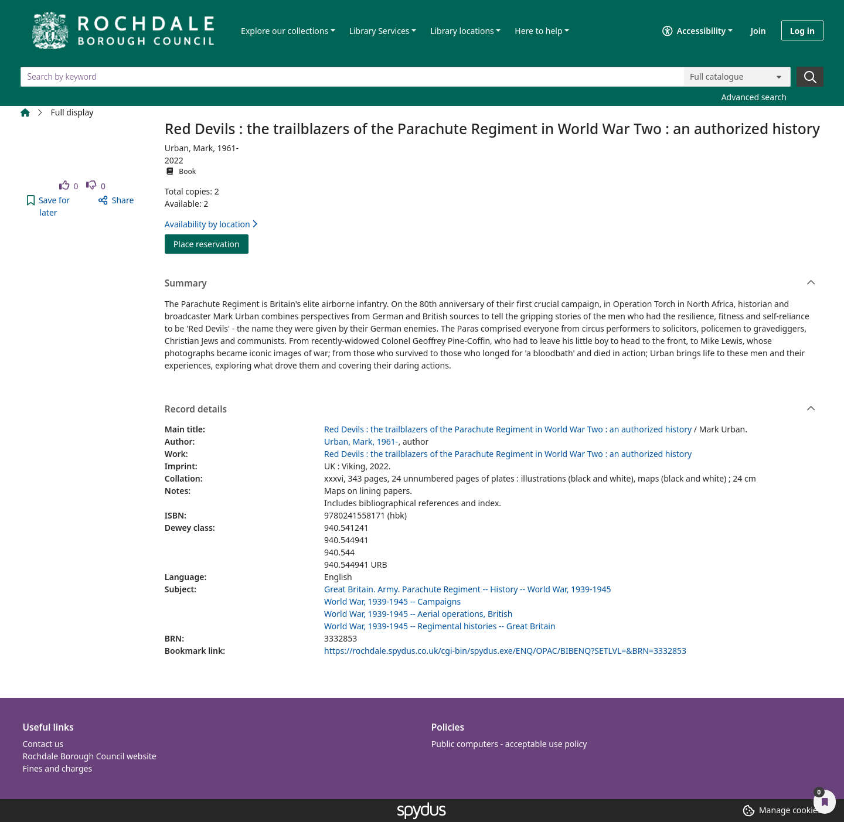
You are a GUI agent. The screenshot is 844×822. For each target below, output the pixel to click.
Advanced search (754, 97)
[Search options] (737, 77)
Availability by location (211, 224)
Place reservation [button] (211, 243)
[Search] (810, 77)
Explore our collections (284, 30)
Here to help (538, 30)
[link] (69, 186)
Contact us (43, 743)
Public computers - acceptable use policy (509, 743)
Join (758, 30)
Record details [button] (490, 409)
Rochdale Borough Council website (89, 756)
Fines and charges (58, 768)
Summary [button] (490, 283)
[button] (48, 206)
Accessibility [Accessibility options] (694, 30)
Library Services (379, 30)
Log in (802, 30)
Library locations (462, 30)
